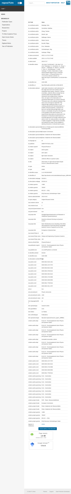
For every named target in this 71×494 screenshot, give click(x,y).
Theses (4, 40)
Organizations (6, 24)
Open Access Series (8, 37)
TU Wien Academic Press (9, 34)
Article (43, 424)
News (3, 14)
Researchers (5, 28)
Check (43, 446)
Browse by (5, 18)
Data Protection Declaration (63, 491)
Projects (4, 31)
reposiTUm (8, 3)
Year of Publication (7, 46)
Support (51, 491)
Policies (45, 491)
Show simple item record (47, 428)
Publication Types (7, 21)
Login (3, 8)
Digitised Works (6, 43)
